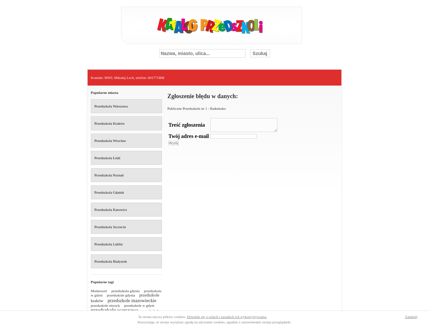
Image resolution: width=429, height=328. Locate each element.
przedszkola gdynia (125, 291)
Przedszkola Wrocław (110, 141)
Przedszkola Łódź (108, 158)
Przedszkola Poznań (109, 175)
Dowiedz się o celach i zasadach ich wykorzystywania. (227, 317)
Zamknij (411, 317)
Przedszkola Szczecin (110, 227)
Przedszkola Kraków (110, 123)
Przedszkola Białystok (111, 261)
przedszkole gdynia (121, 295)
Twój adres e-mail (189, 136)
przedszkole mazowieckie (131, 300)
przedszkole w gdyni (139, 305)
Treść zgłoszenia (187, 125)
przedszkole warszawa (114, 310)
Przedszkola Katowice (111, 210)
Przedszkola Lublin (109, 244)
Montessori (99, 291)
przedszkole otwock (105, 305)
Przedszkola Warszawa (111, 106)
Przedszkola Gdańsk (109, 192)
